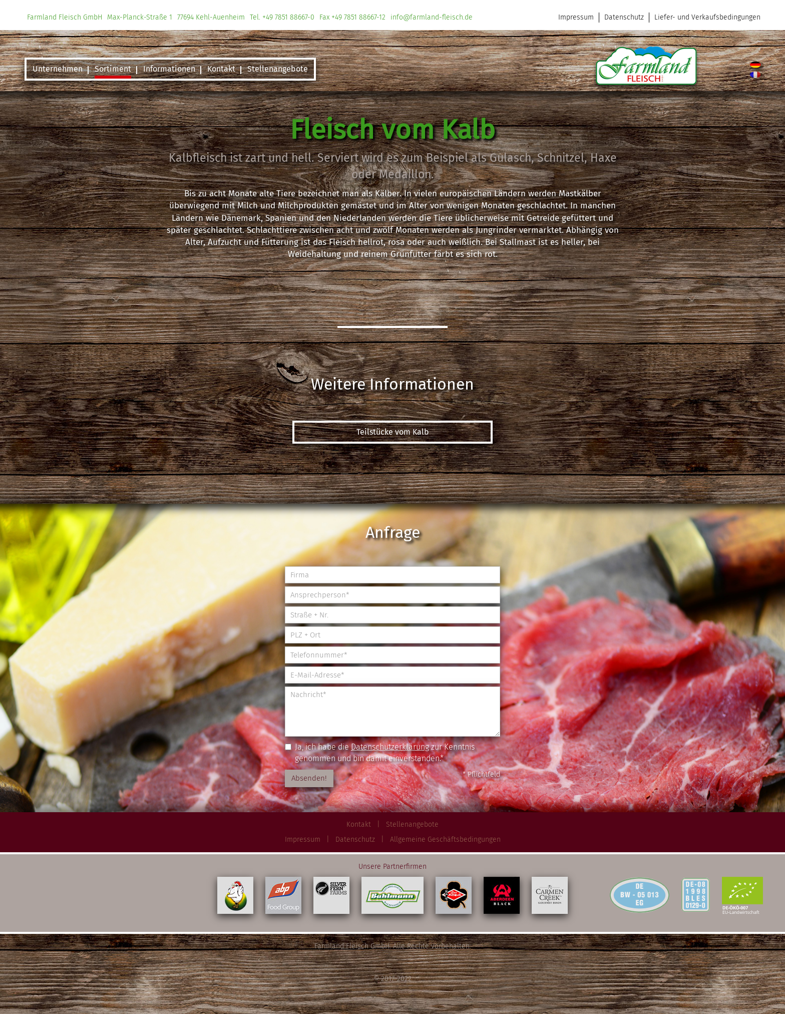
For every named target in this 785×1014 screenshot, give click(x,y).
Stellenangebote (412, 824)
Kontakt (358, 824)
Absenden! (309, 778)
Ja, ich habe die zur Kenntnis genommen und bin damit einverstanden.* (380, 752)
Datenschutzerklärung (390, 747)
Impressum (576, 17)
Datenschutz (624, 17)
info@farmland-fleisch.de (431, 17)
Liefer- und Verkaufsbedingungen (707, 17)
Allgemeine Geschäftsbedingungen (445, 839)
